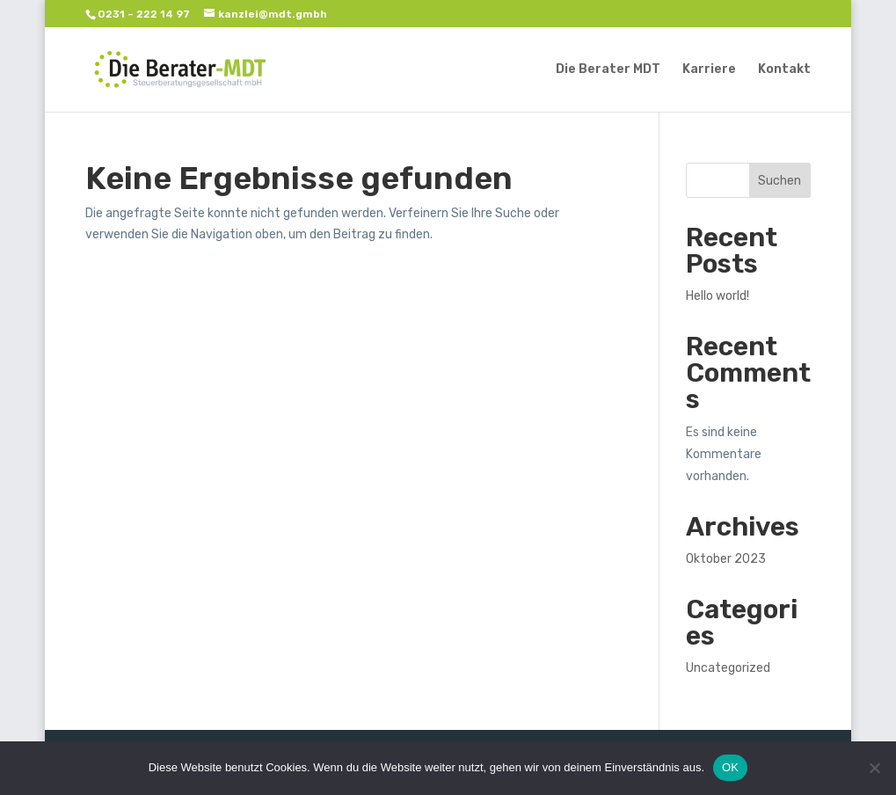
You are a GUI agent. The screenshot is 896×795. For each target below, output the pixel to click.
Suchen (779, 180)
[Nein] (874, 768)
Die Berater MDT (608, 70)
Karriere (709, 70)
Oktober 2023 (726, 558)
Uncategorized (728, 667)
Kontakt (784, 70)
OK (730, 767)
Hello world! (717, 295)
